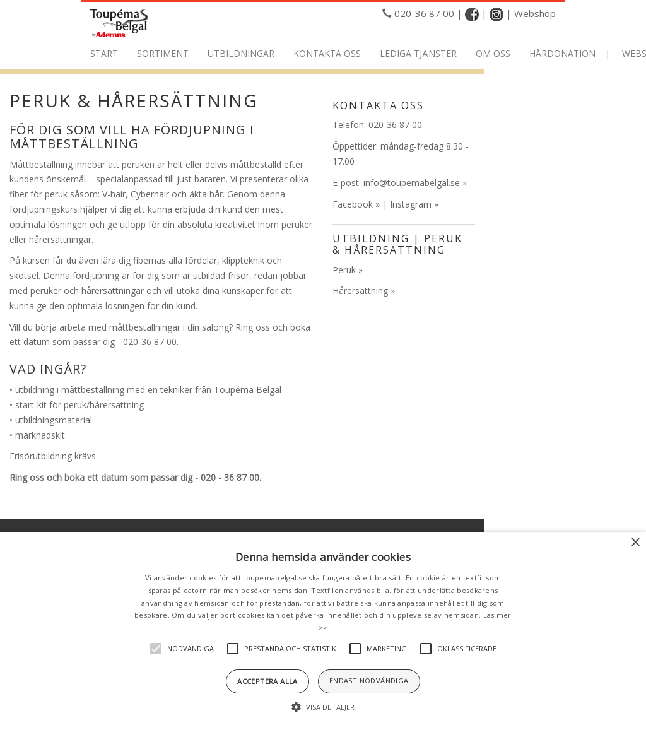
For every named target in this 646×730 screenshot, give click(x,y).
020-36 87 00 (424, 13)
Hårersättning (360, 291)
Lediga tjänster (418, 53)
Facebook (352, 204)
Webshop (535, 13)
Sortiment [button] (163, 53)
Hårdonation (562, 53)
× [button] (635, 543)
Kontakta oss (327, 53)
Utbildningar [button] (241, 53)
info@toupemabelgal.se (411, 183)
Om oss (493, 53)
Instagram (411, 204)
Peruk (344, 270)
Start (104, 53)
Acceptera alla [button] (267, 681)
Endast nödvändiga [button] (369, 680)
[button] (323, 707)
